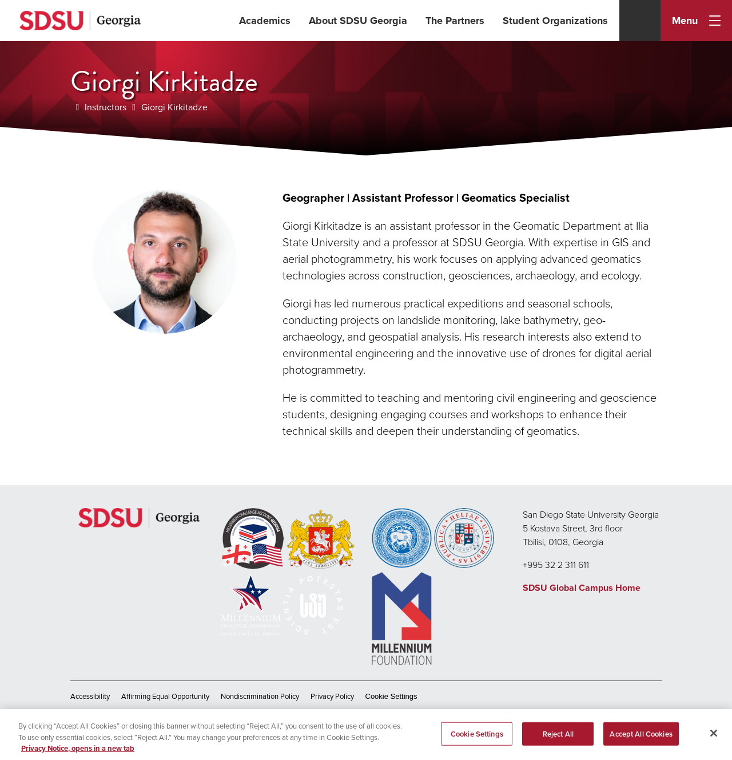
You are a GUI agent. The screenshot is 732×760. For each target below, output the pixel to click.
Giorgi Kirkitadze (174, 107)
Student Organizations (555, 20)
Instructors (105, 107)
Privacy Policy (332, 696)
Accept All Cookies (641, 739)
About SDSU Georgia (358, 20)
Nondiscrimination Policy (260, 696)
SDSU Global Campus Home (581, 587)
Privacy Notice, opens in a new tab (77, 754)
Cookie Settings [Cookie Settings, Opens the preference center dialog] (477, 739)
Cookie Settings (391, 696)
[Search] (640, 20)
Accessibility (90, 696)
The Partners (454, 20)
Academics (265, 20)
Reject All (558, 739)
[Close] (713, 738)
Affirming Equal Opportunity (165, 696)
